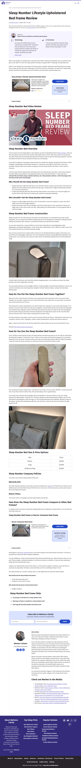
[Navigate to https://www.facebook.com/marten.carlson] (17, 650)
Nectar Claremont (25, 552)
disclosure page (31, 27)
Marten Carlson (14, 22)
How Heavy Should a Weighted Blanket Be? (54, 703)
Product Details (16, 101)
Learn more (18, 55)
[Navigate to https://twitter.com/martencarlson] (20, 650)
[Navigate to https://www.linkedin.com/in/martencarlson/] (23, 650)
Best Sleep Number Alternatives (23, 327)
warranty (49, 486)
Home (10, 8)
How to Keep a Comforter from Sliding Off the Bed (54, 701)
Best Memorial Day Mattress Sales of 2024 (52, 691)
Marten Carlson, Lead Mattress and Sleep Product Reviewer (32, 36)
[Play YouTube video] (40, 127)
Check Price (60, 81)
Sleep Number (62, 153)
